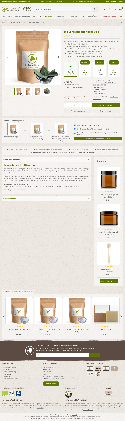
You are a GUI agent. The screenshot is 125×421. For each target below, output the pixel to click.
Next (58, 57)
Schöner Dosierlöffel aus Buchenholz (109, 270)
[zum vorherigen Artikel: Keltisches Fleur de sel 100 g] (118, 22)
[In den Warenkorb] (106, 105)
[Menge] (74, 105)
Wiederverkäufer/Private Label (54, 379)
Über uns (47, 369)
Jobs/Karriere (48, 367)
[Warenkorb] (120, 9)
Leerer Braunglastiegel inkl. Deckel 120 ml (109, 196)
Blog (45, 374)
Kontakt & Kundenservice (11, 379)
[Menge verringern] (66, 105)
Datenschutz (7, 374)
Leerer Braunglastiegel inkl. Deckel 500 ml (109, 233)
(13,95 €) (97, 134)
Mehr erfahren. (88, 410)
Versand (77, 84)
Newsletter (47, 372)
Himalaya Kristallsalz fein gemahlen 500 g (77, 330)
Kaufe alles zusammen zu (98, 139)
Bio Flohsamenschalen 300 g (19, 329)
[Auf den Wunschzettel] (106, 111)
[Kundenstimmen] (68, 36)
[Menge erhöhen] (89, 105)
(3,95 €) (89, 125)
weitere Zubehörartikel (108, 281)
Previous (7, 57)
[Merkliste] (115, 9)
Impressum (6, 376)
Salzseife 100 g (105, 329)
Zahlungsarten (7, 369)
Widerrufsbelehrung (9, 372)
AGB (4, 381)
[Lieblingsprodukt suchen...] (63, 9)
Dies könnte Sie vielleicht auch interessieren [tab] (18, 292)
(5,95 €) (94, 129)
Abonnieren (95, 355)
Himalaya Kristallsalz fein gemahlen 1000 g (48, 330)
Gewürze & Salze (105, 81)
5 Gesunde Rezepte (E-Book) (53, 376)
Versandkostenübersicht (93, 416)
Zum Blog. (40, 408)
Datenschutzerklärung (70, 348)
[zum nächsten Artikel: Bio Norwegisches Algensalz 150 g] (121, 22)
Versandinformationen (10, 367)
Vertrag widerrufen (51, 384)
